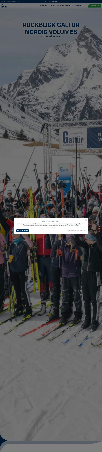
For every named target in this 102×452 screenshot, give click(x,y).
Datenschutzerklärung (69, 225)
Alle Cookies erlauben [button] (22, 230)
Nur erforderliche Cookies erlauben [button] (76, 230)
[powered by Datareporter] (86, 220)
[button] (50, 227)
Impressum (76, 225)
